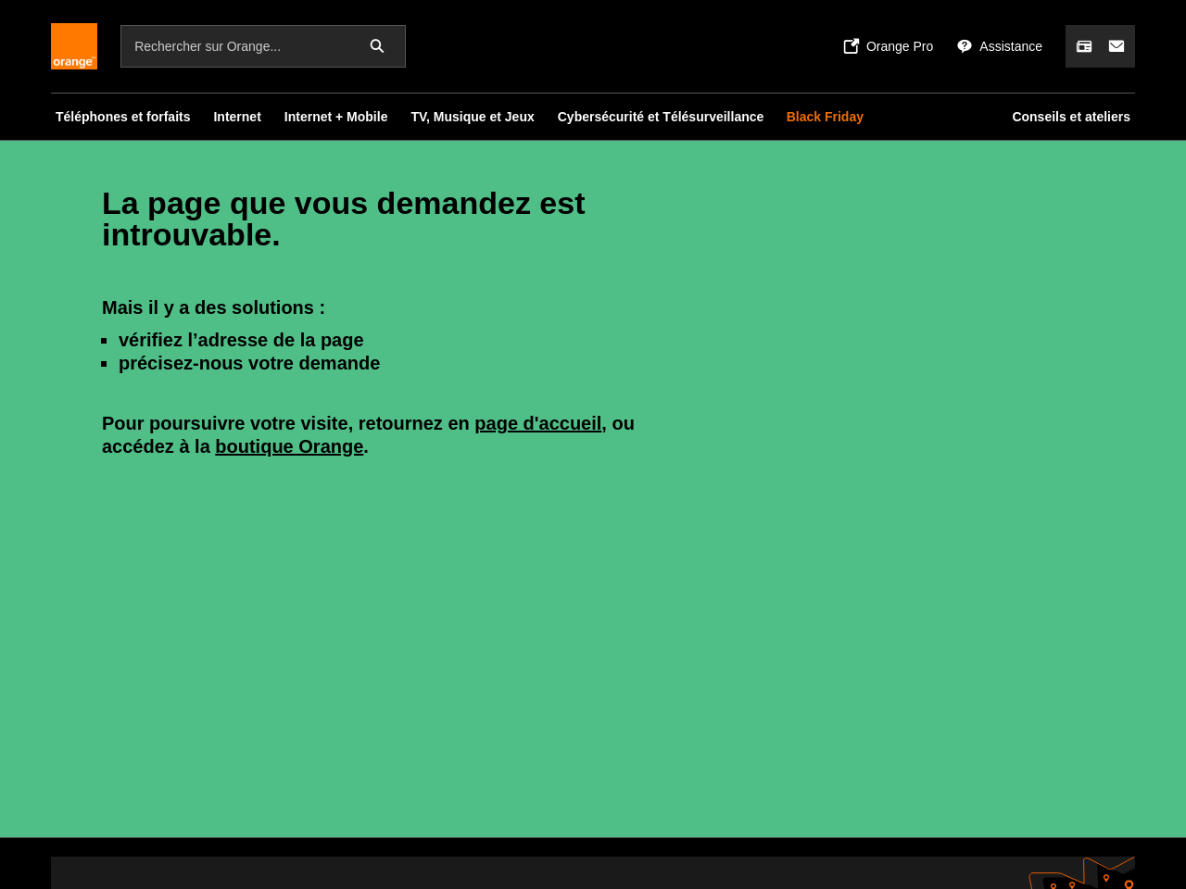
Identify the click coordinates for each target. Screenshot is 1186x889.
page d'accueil (537, 423)
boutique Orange (289, 446)
